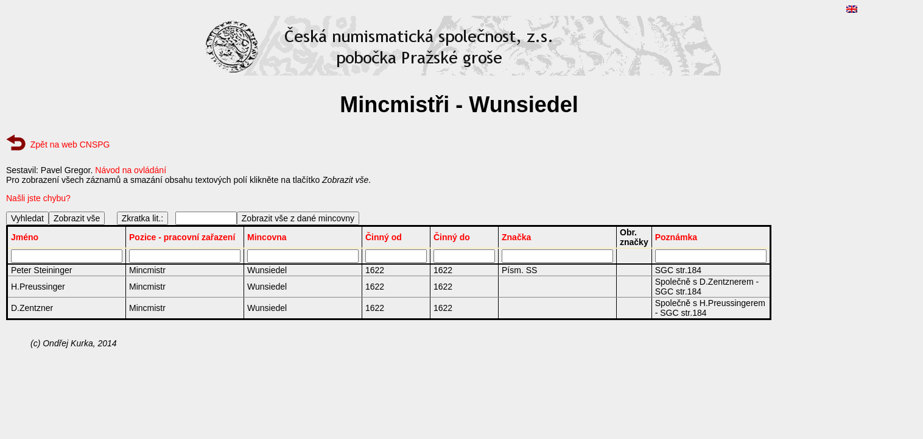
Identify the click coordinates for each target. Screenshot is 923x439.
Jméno (24, 237)
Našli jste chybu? (38, 198)
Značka (516, 237)
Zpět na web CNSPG (70, 144)
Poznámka (676, 237)
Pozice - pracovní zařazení (182, 237)
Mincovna (267, 237)
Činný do (451, 237)
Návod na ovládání (130, 170)
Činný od (383, 237)
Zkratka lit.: (142, 218)
